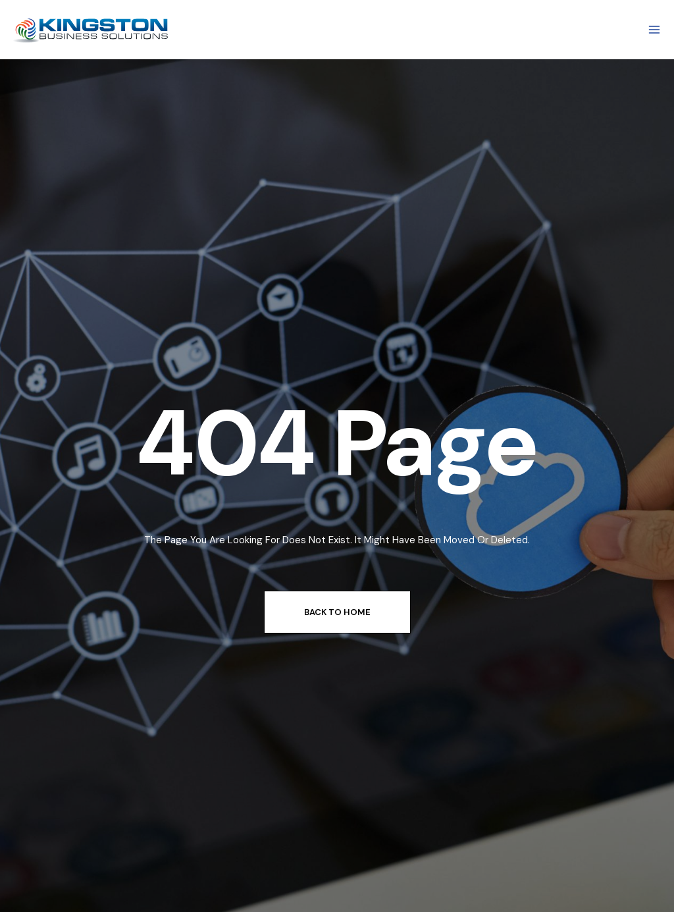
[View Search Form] (337, 29)
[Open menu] (654, 29)
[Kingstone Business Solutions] (92, 30)
